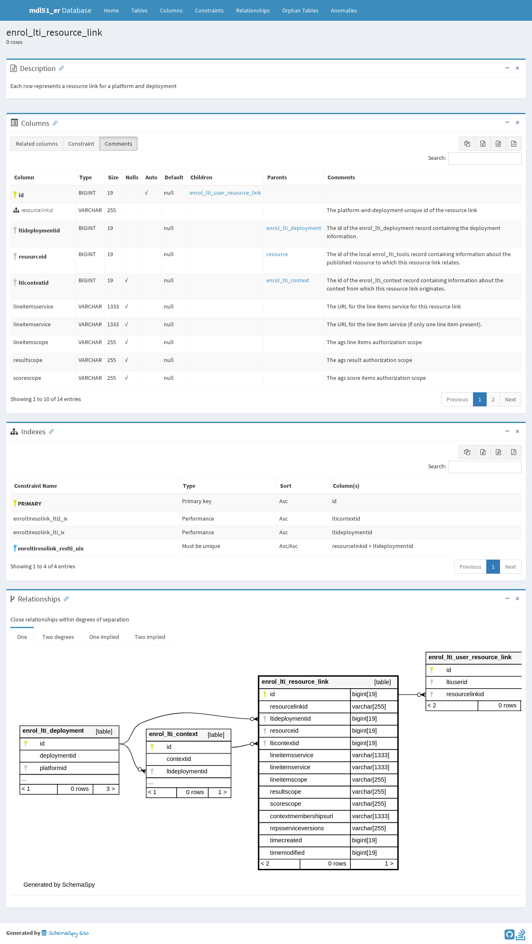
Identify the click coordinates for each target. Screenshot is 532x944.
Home (111, 10)
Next (510, 399)
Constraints (209, 10)
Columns (171, 10)
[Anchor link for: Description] (59, 67)
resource (277, 254)
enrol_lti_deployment (293, 228)
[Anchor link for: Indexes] (49, 431)
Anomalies (344, 10)
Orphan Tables (300, 10)
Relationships (253, 10)
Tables (142, 10)
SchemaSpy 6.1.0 (65, 933)
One (22, 637)
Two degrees (58, 637)
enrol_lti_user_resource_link (225, 192)
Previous (457, 399)
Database (60, 10)
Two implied (150, 637)
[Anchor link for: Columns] (53, 122)
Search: (475, 158)
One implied (104, 637)
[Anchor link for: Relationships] (64, 598)
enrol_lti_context (287, 280)
